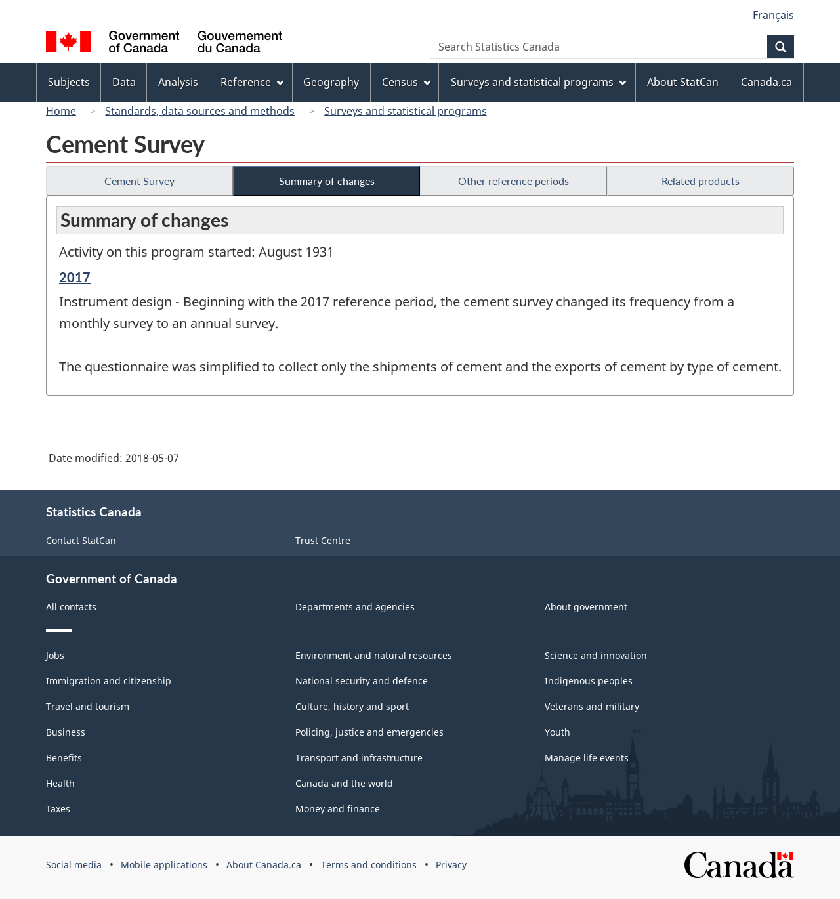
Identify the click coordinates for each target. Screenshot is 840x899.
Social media (74, 864)
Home (61, 111)
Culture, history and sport (352, 706)
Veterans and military (592, 706)
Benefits (64, 757)
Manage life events (587, 757)
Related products (701, 181)
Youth (557, 732)
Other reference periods (513, 181)
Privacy (451, 864)
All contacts (71, 606)
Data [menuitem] (124, 82)
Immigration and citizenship (108, 681)
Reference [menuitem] (252, 82)
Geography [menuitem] (331, 82)
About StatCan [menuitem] (683, 82)
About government (586, 606)
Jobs (55, 655)
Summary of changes (327, 181)
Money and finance (337, 809)
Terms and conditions (369, 864)
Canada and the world (344, 783)
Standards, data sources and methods (200, 111)
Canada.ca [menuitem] (766, 82)
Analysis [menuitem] (178, 82)
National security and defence (361, 681)
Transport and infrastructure (359, 757)
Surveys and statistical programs (405, 111)
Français (773, 15)
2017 (75, 277)
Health (60, 783)
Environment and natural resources (373, 655)
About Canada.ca (263, 864)
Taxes (58, 809)
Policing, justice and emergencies (369, 732)
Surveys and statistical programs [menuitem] (538, 82)
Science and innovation (596, 655)
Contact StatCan (81, 540)
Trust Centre (322, 540)
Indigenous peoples (589, 681)
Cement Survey (139, 181)
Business (65, 732)
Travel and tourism (87, 706)
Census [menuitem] (406, 82)
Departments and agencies (355, 606)
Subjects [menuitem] (69, 82)
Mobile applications (164, 864)
